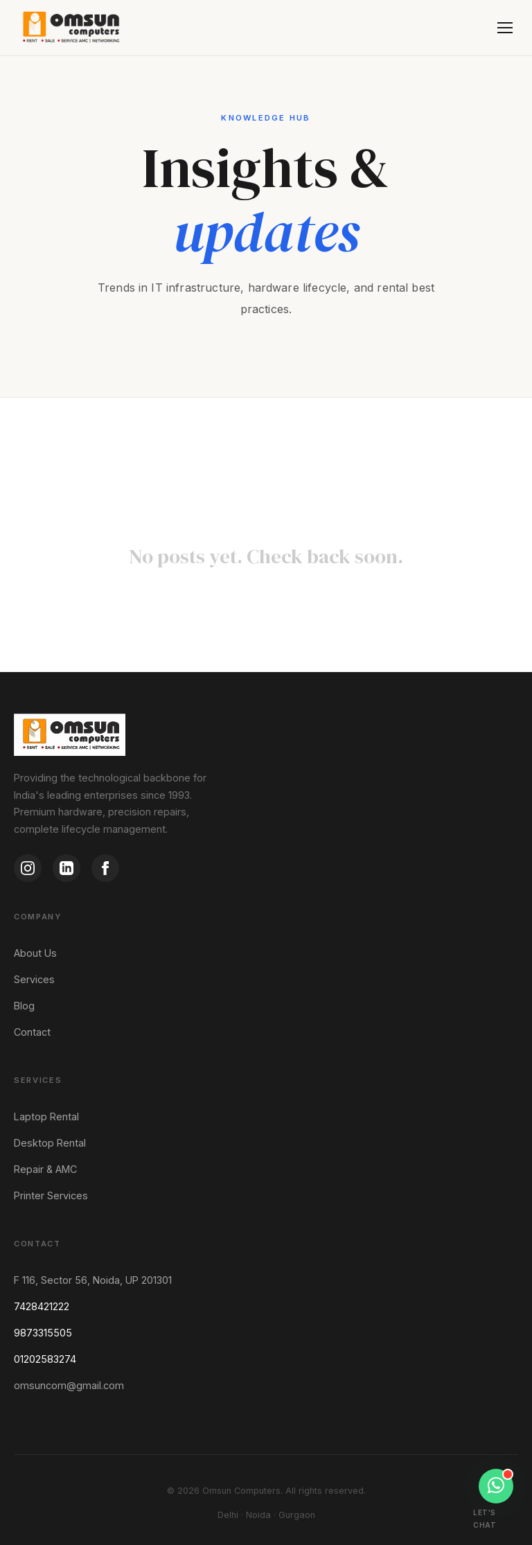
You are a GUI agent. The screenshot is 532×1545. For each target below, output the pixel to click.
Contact (32, 1032)
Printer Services (51, 1195)
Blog (24, 1006)
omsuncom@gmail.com (69, 1385)
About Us (35, 953)
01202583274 (45, 1359)
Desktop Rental (50, 1143)
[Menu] (505, 27)
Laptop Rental (46, 1116)
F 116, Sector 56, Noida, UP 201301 (93, 1280)
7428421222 (41, 1306)
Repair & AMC (45, 1169)
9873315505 (43, 1333)
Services (34, 979)
